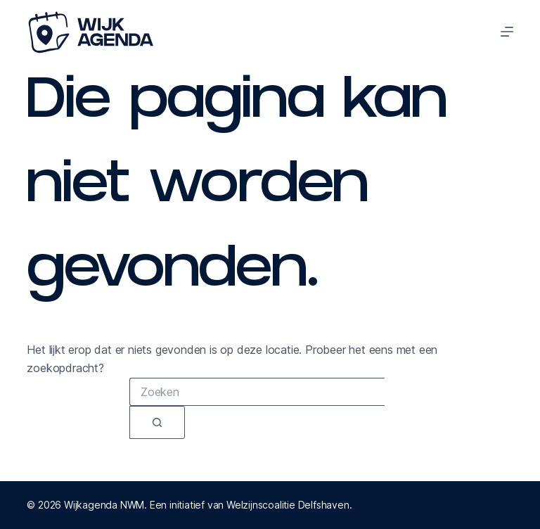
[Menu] (507, 31)
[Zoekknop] (157, 422)
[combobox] (257, 392)
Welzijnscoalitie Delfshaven (287, 505)
